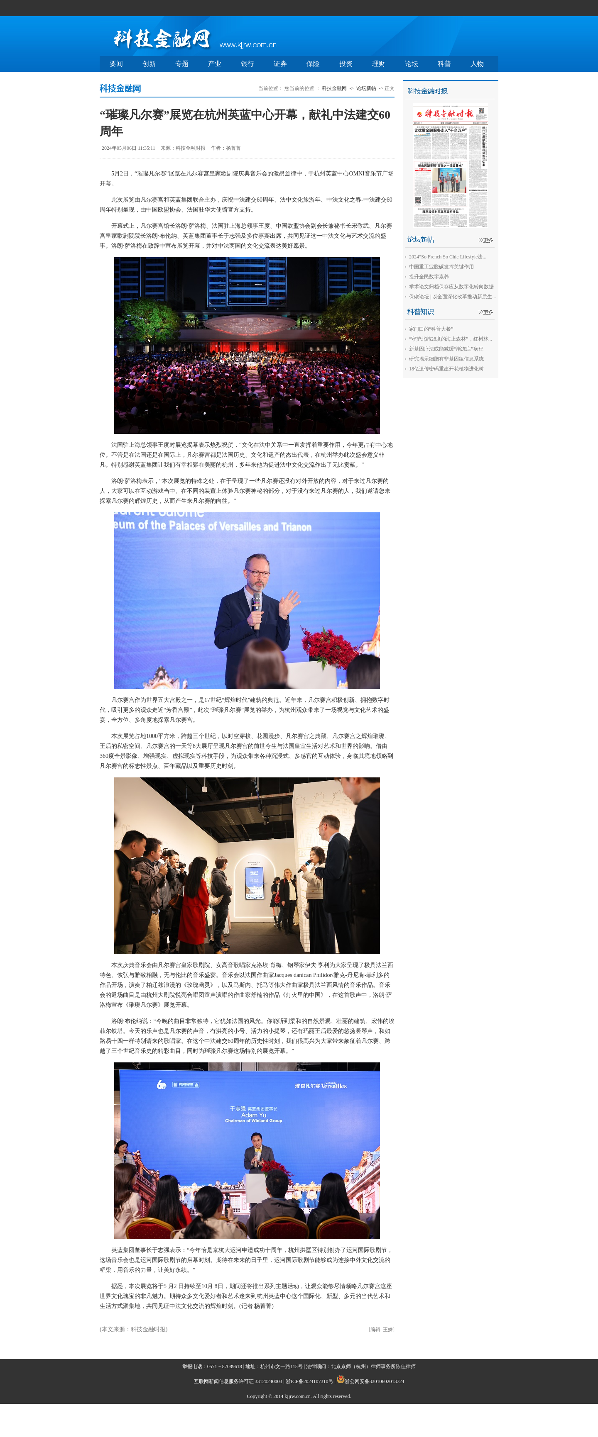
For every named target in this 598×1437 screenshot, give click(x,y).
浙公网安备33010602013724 (374, 1381)
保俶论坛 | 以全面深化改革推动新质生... (452, 297)
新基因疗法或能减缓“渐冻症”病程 (446, 349)
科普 (444, 63)
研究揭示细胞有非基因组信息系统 (446, 359)
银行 (247, 63)
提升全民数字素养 (429, 277)
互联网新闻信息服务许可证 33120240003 (238, 1381)
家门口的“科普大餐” (431, 329)
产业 (214, 63)
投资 (346, 63)
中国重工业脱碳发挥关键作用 (441, 267)
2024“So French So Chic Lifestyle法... (447, 257)
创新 (149, 63)
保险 (313, 63)
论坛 (411, 63)
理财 (378, 63)
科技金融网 (334, 88)
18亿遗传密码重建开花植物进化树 (446, 369)
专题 (182, 63)
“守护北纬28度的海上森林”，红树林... (450, 339)
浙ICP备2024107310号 (309, 1381)
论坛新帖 (366, 88)
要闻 (116, 63)
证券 (280, 63)
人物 (477, 63)
